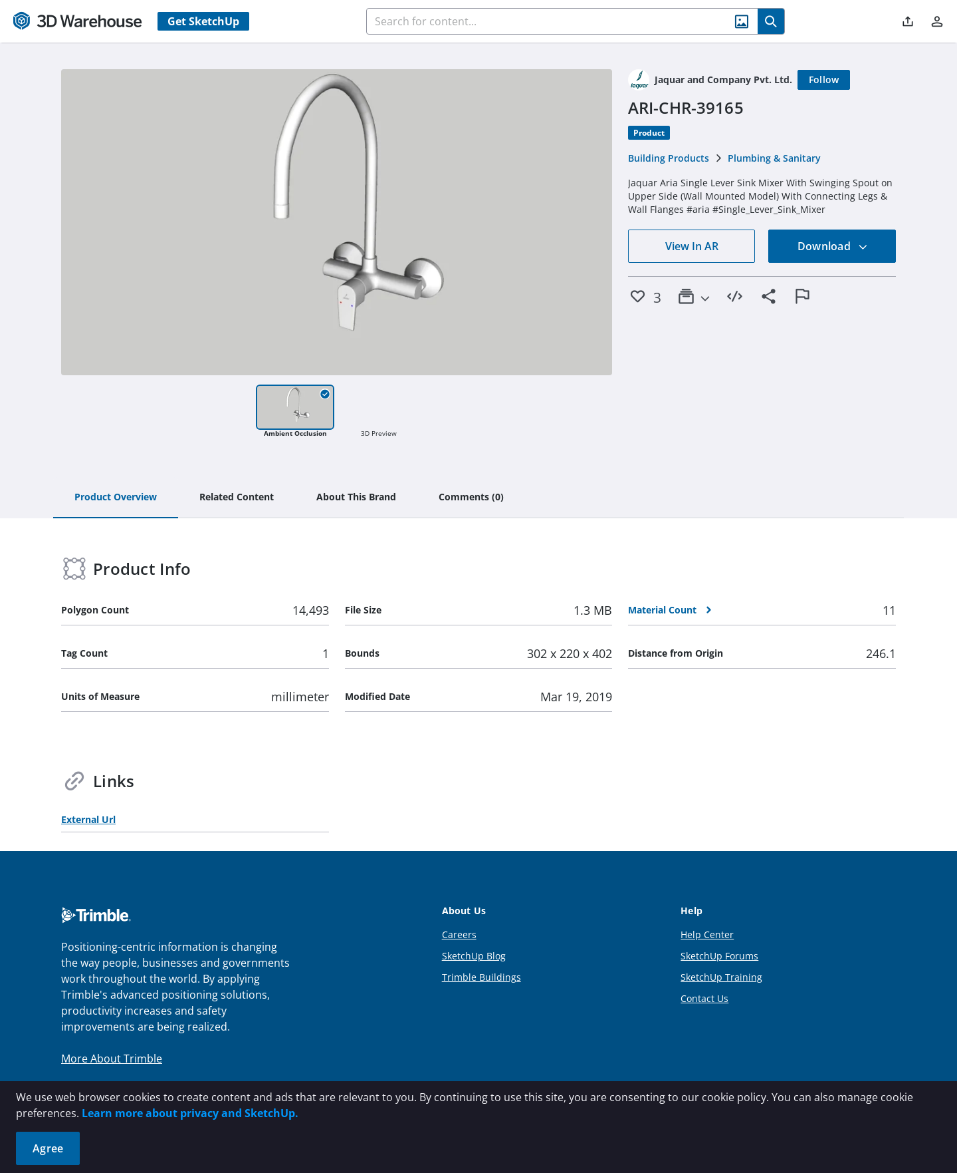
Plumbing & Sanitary (774, 158)
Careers (459, 934)
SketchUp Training (721, 977)
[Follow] (824, 80)
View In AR (691, 246)
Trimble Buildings (481, 977)
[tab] (115, 497)
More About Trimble (111, 1058)
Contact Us (704, 998)
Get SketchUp (203, 21)
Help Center (707, 934)
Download (833, 246)
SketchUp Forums (719, 955)
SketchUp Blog (474, 955)
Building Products (668, 158)
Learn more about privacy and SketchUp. (190, 1113)
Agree (48, 1148)
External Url (88, 819)
